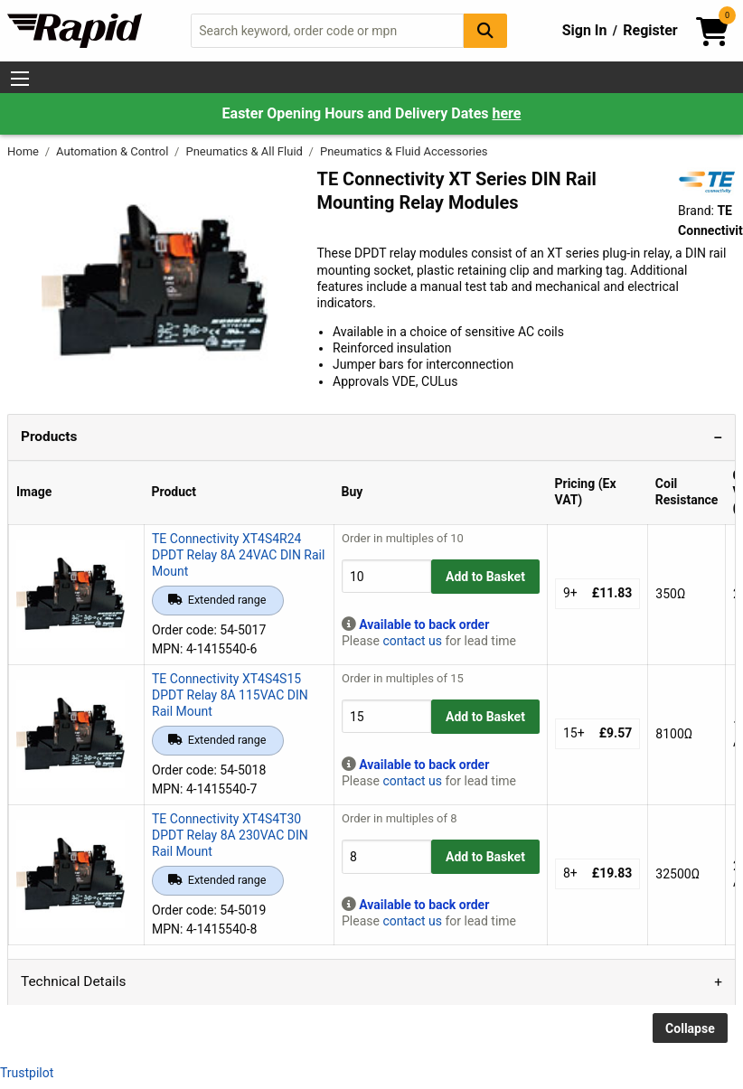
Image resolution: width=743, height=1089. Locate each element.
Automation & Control (114, 151)
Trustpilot (26, 1073)
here (506, 113)
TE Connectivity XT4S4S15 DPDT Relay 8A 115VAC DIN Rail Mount (230, 694)
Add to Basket (485, 576)
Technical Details (73, 981)
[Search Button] (485, 30)
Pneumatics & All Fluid (245, 151)
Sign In (584, 30)
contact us (412, 641)
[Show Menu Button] (20, 78)
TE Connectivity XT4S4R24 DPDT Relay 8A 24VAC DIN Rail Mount (238, 554)
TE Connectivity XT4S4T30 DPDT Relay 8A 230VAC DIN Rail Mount (230, 835)
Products (49, 436)
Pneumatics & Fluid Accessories (404, 151)
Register (650, 30)
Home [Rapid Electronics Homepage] (24, 151)
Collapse (690, 1028)
